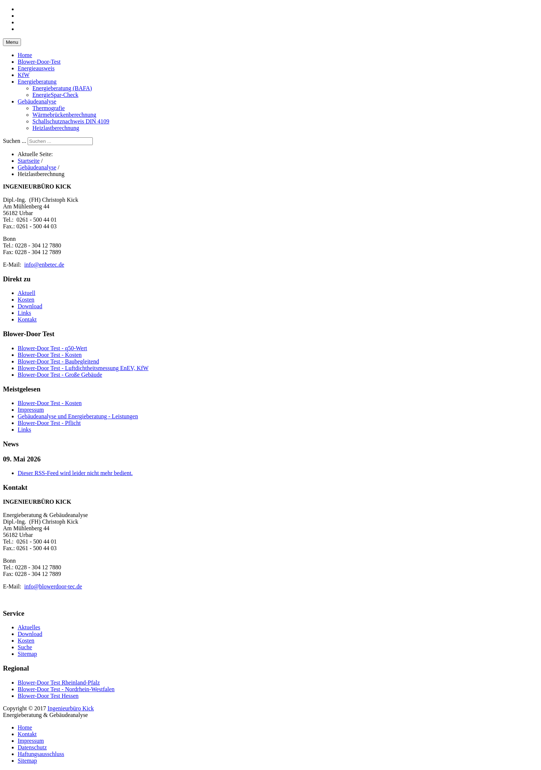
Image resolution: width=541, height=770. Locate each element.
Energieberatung (37, 81)
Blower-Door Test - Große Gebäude (60, 375)
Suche (25, 647)
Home (25, 55)
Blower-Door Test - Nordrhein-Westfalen (66, 689)
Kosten (26, 299)
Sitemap (27, 654)
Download (30, 306)
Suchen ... (14, 141)
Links (24, 313)
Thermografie (48, 108)
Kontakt (27, 319)
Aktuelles (29, 627)
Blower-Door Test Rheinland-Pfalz (59, 682)
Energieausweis (36, 68)
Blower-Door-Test (39, 62)
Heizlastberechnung (55, 128)
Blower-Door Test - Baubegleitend (58, 361)
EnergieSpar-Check (55, 95)
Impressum (31, 741)
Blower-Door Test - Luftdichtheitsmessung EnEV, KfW (83, 368)
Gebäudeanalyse (37, 101)
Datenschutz (32, 747)
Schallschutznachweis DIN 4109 (70, 121)
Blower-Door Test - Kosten (50, 355)
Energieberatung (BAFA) (62, 88)
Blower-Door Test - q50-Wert (52, 348)
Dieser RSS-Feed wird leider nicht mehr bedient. (75, 473)
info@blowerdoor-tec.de (53, 586)
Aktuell (26, 293)
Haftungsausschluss (41, 754)
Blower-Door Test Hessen (48, 696)
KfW (23, 75)
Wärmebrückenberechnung (64, 115)
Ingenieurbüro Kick (71, 708)
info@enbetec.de (44, 264)
